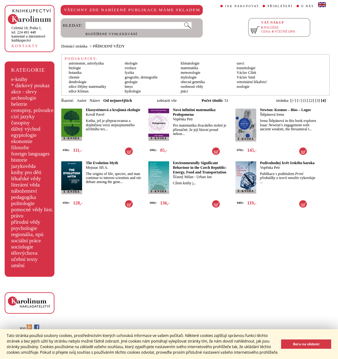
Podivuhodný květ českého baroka (287, 163)
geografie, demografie (141, 77)
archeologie (23, 98)
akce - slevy (24, 92)
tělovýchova (24, 253)
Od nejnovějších (117, 100)
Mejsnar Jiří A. (97, 167)
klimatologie (190, 63)
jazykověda (23, 166)
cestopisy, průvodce (32, 110)
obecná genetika (193, 82)
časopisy (20, 123)
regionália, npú (27, 234)
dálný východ (25, 129)
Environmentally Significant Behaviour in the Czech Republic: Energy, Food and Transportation (199, 167)
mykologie (189, 77)
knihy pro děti (26, 172)
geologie (131, 82)
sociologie (22, 247)
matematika (189, 68)
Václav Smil (246, 77)
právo (17, 216)
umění (18, 265)
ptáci (184, 91)
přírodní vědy (25, 222)
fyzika (129, 72)
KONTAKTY (25, 46)
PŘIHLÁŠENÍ (280, 6)
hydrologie (133, 91)
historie (19, 160)
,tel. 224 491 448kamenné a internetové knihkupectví (28, 34)
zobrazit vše (167, 100)
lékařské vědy (26, 179)
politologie (23, 203)
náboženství (24, 191)
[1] (305, 100)
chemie (74, 77)
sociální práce (26, 241)
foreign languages (30, 154)
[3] (317, 100)
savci (240, 63)
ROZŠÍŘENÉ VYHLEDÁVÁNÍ (111, 34)
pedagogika (23, 197)
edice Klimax (79, 91)
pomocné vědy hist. (32, 210)
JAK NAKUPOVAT (242, 6)
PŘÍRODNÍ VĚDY (109, 46)
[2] (311, 100)
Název (95, 100)
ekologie (131, 63)
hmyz (129, 86)
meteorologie (190, 72)
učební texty (24, 259)
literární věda (25, 185)
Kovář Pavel (95, 114)
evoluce (130, 68)
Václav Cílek (246, 72)
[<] (299, 100)
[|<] (293, 100)
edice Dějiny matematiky (87, 86)
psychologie (24, 228)
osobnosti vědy (192, 86)
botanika (75, 72)
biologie (75, 68)
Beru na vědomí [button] (306, 344)
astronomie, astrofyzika (86, 63)
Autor (81, 100)
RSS (26, 328)
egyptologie (24, 135)
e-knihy (19, 79)
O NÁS (307, 6)
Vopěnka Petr (183, 119)
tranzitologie (246, 68)
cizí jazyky (23, 116)
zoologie (243, 86)
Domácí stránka (74, 46)
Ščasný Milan (183, 177)
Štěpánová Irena (272, 114)
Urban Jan (204, 177)
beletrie (19, 104)
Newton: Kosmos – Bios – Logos (285, 110)
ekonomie (21, 141)
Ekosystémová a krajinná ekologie (113, 110)
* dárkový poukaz (30, 85)
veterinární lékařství (251, 82)
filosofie (20, 147)
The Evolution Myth (102, 163)
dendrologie (77, 82)
